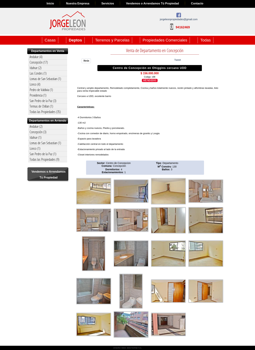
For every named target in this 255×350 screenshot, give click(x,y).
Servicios (107, 3)
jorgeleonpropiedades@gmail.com (179, 19)
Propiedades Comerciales (165, 40)
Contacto (197, 3)
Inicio (50, 3)
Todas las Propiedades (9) (44, 159)
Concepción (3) (38, 132)
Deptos (75, 40)
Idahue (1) (35, 137)
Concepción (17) (39, 62)
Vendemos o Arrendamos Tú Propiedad (152, 3)
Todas (205, 40)
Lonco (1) (35, 148)
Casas (50, 40)
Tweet (177, 59)
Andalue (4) (36, 56)
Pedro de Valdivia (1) (41, 89)
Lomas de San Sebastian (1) (45, 78)
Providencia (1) (38, 95)
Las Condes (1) (38, 73)
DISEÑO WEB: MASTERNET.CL (127, 348)
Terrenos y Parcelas (112, 40)
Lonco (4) (35, 84)
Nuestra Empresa (77, 3)
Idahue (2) (35, 67)
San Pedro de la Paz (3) (43, 100)
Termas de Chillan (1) (41, 106)
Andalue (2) (36, 126)
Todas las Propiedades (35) (45, 111)
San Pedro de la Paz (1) (43, 154)
